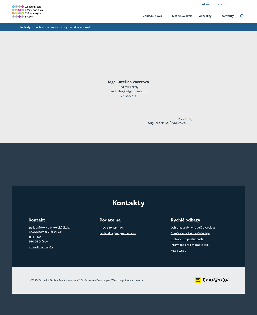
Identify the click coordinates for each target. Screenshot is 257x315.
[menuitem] (150, 16)
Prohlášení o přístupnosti (187, 239)
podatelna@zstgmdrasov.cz (117, 233)
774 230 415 (128, 96)
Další (167, 121)
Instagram (243, 4)
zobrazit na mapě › (41, 247)
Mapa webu (178, 250)
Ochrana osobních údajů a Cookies (193, 227)
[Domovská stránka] (36, 11)
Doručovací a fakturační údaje (190, 233)
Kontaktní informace (47, 27)
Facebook (233, 4)
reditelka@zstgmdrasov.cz (128, 91)
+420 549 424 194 (111, 227)
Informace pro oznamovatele (190, 245)
